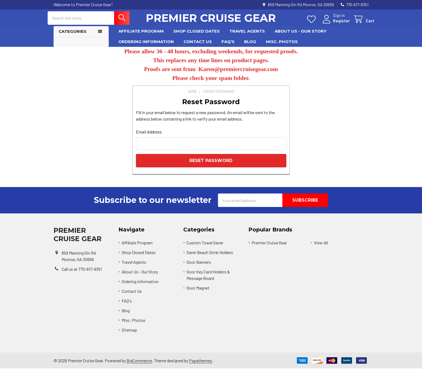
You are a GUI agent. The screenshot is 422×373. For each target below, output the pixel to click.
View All (321, 247)
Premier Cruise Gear (269, 247)
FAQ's (227, 45)
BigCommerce (139, 364)
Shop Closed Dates (196, 35)
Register (335, 23)
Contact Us (198, 45)
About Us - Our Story (300, 35)
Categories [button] (72, 35)
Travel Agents (247, 35)
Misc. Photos (282, 45)
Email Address (149, 136)
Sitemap (129, 334)
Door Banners (199, 266)
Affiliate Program (141, 35)
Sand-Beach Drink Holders (210, 256)
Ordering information (146, 45)
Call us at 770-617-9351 (82, 273)
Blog (250, 45)
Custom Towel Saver (205, 247)
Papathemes (200, 364)
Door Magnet (198, 292)
